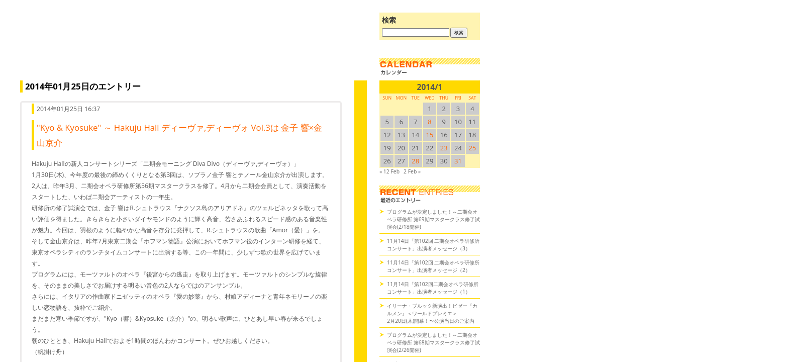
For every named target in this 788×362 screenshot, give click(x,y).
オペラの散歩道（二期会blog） (191, 47)
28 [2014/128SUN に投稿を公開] (415, 160)
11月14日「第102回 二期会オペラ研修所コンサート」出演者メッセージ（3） (433, 244)
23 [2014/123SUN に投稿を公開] (444, 147)
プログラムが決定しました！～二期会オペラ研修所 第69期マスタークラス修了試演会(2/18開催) (433, 219)
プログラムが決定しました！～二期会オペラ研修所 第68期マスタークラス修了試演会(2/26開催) (433, 342)
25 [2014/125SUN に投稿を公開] (472, 147)
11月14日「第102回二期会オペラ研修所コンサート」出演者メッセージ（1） (432, 288)
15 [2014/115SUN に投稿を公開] (430, 134)
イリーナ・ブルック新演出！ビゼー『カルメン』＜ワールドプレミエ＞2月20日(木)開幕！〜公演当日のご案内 (432, 313)
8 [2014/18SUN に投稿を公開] (429, 121)
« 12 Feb (389, 171)
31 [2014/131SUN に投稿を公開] (458, 160)
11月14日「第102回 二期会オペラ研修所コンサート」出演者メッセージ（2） (433, 266)
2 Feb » (412, 171)
